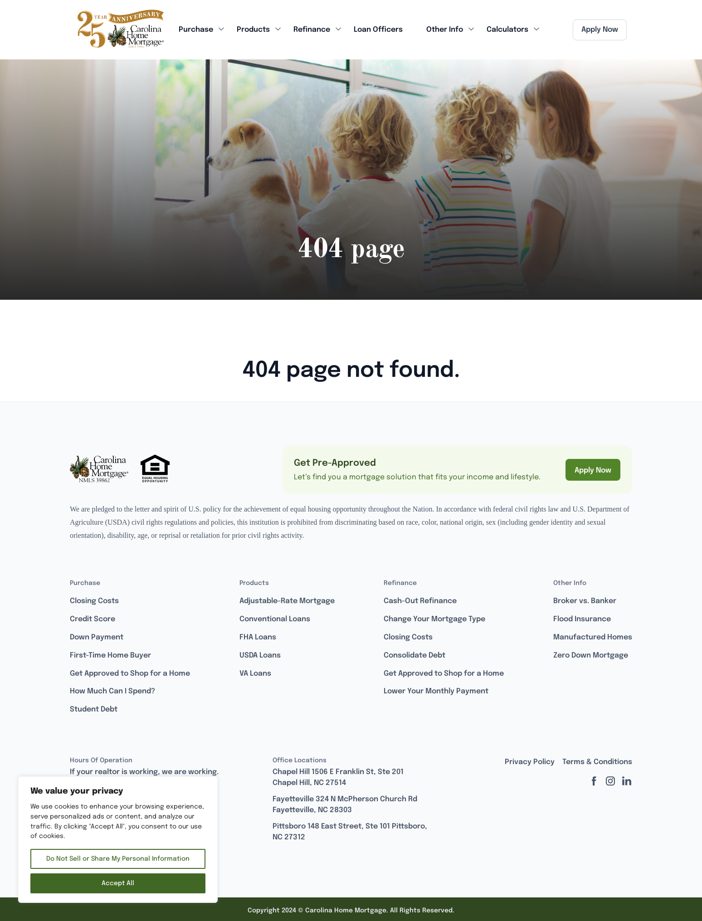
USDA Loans (260, 655)
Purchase (196, 30)
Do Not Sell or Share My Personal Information (118, 859)
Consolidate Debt (414, 655)
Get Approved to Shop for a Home (130, 673)
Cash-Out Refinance (420, 601)
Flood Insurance (582, 619)
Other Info (444, 30)
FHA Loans (257, 637)
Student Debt (93, 709)
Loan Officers (378, 30)
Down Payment (96, 637)
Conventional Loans (274, 619)
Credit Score (92, 619)
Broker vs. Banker (584, 601)
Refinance (311, 30)
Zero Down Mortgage (590, 655)
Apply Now (599, 30)
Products (253, 30)
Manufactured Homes (592, 637)
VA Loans (255, 673)
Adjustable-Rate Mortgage (287, 601)
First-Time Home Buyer (110, 655)
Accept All (118, 883)
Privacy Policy (530, 762)
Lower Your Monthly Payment (436, 691)
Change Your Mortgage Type (434, 619)
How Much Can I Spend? (112, 691)
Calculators (507, 30)
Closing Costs (94, 601)
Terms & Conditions (597, 762)
